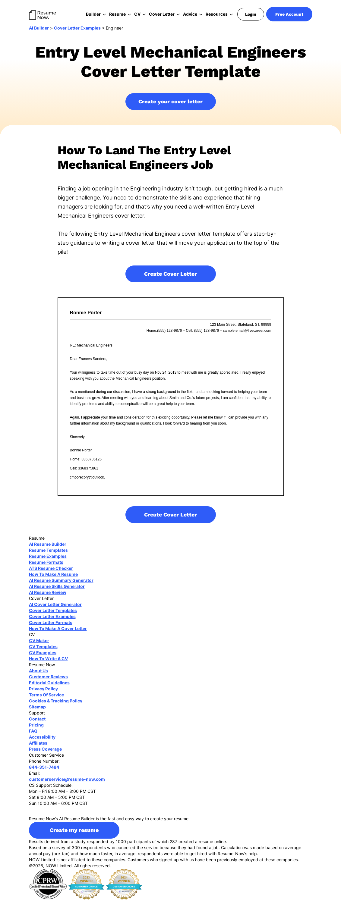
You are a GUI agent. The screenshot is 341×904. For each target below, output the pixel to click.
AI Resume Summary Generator (61, 584)
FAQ (33, 735)
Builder (93, 14)
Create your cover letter (170, 106)
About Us (38, 675)
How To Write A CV (48, 663)
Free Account (289, 14)
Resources (217, 14)
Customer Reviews (48, 681)
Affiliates (38, 747)
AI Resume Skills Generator (57, 590)
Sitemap (37, 711)
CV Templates (43, 651)
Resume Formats (46, 566)
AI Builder (39, 32)
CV (137, 14)
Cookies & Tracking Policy (55, 705)
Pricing (36, 729)
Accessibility (42, 741)
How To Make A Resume (53, 578)
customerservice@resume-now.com (67, 783)
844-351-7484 (44, 771)
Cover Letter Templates (53, 614)
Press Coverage (45, 753)
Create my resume (74, 834)
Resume (117, 14)
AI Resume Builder (47, 548)
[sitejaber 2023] (86, 888)
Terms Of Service (46, 699)
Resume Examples (48, 560)
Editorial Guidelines (49, 687)
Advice (190, 14)
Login (250, 14)
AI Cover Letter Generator (55, 608)
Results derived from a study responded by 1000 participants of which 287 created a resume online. (128, 846)
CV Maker (39, 645)
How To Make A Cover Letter (58, 633)
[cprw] (48, 888)
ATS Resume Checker (51, 572)
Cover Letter (162, 14)
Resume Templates (48, 554)
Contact (37, 723)
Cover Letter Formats (50, 626)
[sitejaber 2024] (124, 888)
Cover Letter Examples (77, 32)
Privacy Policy (43, 693)
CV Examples (42, 657)
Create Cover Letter (170, 278)
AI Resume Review (47, 596)
